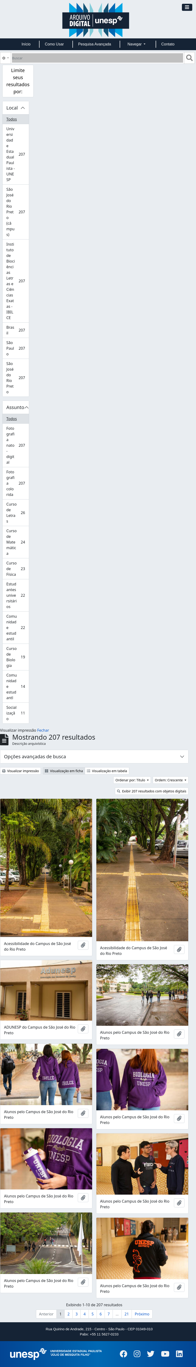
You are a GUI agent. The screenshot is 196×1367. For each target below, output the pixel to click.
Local (12, 108)
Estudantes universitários (17, 595)
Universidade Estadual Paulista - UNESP (17, 154)
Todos (11, 119)
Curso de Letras (17, 513)
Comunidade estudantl (17, 686)
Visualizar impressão (20, 771)
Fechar (43, 730)
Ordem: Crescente (169, 780)
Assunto (15, 407)
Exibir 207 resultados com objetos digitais (151, 791)
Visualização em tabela (107, 771)
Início (26, 44)
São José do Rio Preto (17, 377)
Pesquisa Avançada (94, 44)
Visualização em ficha (64, 771)
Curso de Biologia (17, 657)
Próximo (142, 1314)
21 (127, 1314)
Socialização (17, 713)
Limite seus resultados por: (18, 81)
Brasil (17, 330)
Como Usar (54, 44)
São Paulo (17, 348)
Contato (167, 44)
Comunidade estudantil (17, 627)
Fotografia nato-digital (17, 445)
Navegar (135, 44)
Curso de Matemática (17, 542)
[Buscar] (97, 58)
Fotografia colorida (17, 483)
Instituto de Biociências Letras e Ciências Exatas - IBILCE (17, 281)
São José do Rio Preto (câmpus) (17, 212)
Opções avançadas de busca (35, 756)
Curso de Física (17, 568)
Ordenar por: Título (130, 780)
